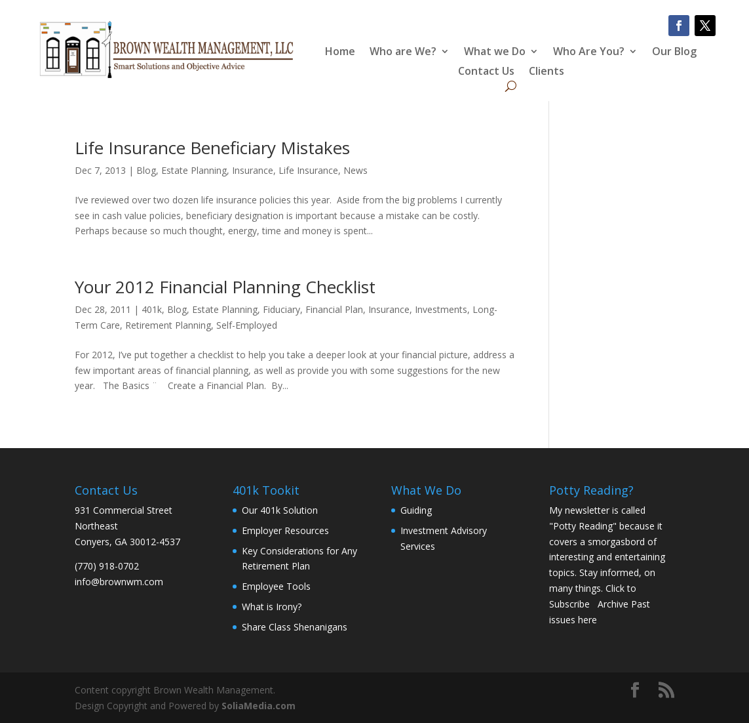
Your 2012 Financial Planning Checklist (225, 287)
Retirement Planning (168, 325)
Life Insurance (308, 170)
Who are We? (403, 52)
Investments (441, 309)
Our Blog (674, 52)
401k (152, 309)
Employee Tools (276, 586)
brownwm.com (131, 581)
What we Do (495, 52)
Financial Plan (334, 309)
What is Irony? (271, 606)
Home (340, 52)
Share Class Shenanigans (294, 627)
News (355, 170)
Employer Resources (285, 530)
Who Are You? (588, 52)
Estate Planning (194, 170)
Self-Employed (246, 325)
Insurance (252, 170)
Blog (146, 170)
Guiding (416, 510)
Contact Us (486, 72)
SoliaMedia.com (258, 705)
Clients (546, 72)
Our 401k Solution (280, 510)
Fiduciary (281, 309)
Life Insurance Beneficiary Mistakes (212, 147)
